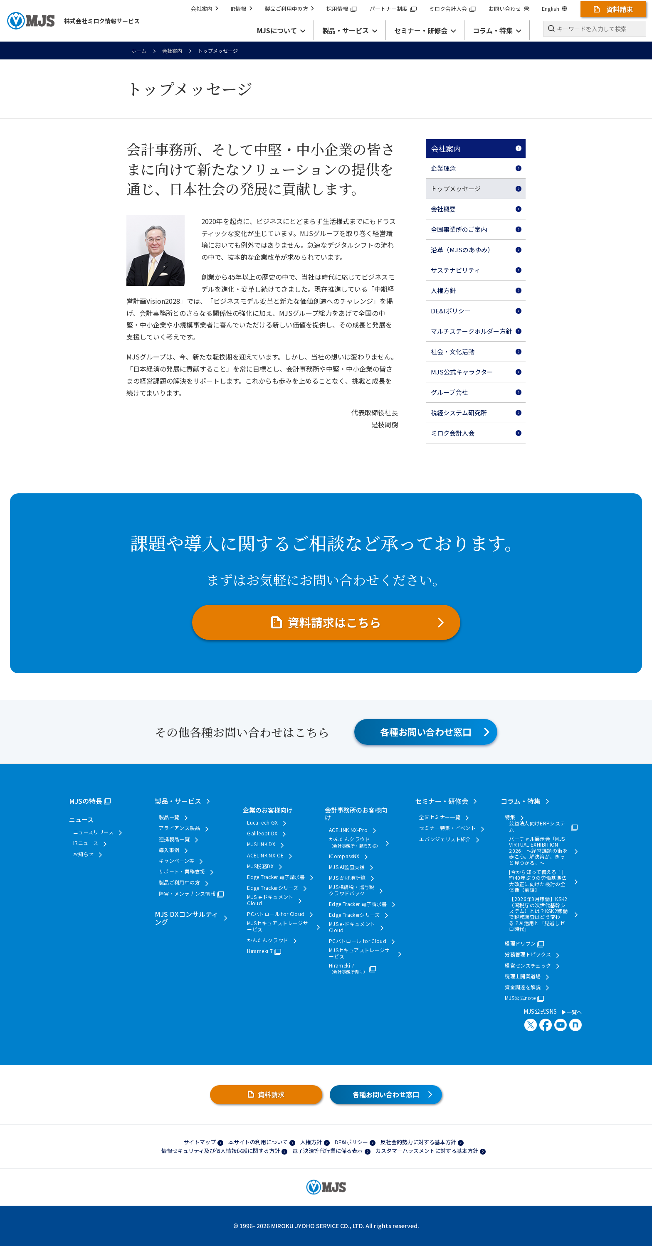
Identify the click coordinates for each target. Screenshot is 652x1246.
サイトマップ (199, 1142)
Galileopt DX (262, 833)
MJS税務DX (260, 866)
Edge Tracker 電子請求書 (276, 877)
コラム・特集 (521, 801)
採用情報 (341, 8)
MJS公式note (520, 998)
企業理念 (443, 168)
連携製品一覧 (174, 839)
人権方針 (443, 290)
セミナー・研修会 (441, 801)
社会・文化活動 (452, 351)
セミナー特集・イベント (447, 828)
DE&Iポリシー (451, 310)
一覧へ (572, 1012)
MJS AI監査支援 (347, 867)
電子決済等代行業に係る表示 (327, 1151)
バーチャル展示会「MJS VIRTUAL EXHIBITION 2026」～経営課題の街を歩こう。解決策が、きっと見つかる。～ (538, 851)
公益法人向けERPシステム (537, 826)
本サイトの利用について (258, 1142)
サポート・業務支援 (182, 871)
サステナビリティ (455, 270)
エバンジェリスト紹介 (445, 839)
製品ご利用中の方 (289, 8)
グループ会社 (449, 392)
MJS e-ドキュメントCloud (270, 900)
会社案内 (204, 8)
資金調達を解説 (523, 987)
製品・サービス (178, 801)
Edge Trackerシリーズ (272, 888)
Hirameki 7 (260, 951)
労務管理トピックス (528, 954)
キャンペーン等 (177, 861)
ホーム (138, 50)
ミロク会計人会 (452, 8)
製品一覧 (169, 817)
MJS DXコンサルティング (186, 918)
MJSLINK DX (261, 844)
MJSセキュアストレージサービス (277, 926)
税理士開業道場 (523, 976)
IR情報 (241, 8)
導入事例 (169, 850)
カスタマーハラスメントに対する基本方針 (426, 1151)
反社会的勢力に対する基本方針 (418, 1142)
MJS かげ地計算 (347, 878)
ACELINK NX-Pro (348, 830)
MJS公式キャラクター (462, 371)
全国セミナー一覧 (439, 817)
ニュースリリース (93, 832)
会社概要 (443, 208)
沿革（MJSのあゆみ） (462, 249)
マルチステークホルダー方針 (471, 331)
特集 (510, 817)
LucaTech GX (262, 822)
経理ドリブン (520, 943)
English (554, 8)
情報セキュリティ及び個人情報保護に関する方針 (220, 1151)
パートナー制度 (393, 8)
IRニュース (85, 843)
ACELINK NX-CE (265, 855)
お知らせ (83, 854)
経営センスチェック (528, 965)
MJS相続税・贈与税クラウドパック (352, 890)
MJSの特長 (85, 801)
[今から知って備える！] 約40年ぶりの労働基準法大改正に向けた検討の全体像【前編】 (537, 881)
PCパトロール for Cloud (275, 914)
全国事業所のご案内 (459, 229)
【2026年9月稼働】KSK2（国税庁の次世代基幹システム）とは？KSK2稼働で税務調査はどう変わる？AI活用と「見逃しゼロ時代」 (538, 914)
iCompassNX (344, 856)
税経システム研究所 (459, 412)
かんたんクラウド (267, 940)
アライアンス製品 (179, 828)
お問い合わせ (509, 8)
